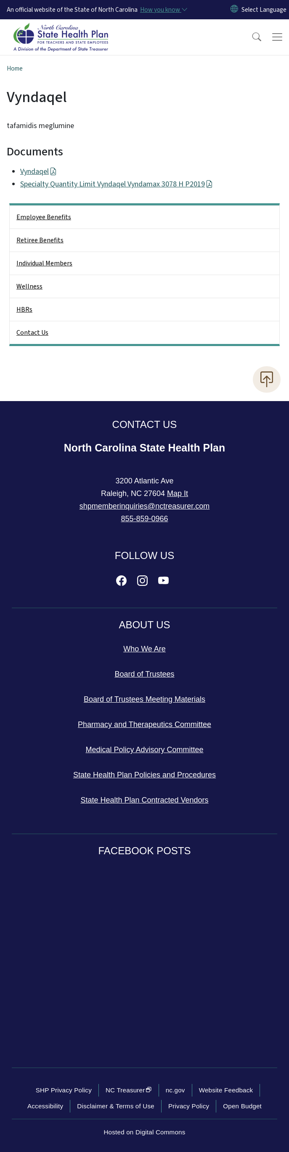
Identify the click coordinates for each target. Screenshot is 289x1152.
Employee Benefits (43, 217)
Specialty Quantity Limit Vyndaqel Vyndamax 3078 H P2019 (116, 184)
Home (15, 68)
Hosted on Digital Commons (144, 1132)
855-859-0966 (144, 518)
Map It (177, 493)
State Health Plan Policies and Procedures (144, 775)
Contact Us (32, 332)
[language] (263, 9)
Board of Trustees (144, 674)
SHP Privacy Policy (64, 1090)
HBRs (24, 309)
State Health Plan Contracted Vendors (144, 800)
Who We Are (144, 649)
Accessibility (45, 1106)
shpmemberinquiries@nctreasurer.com (144, 506)
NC (129, 1090)
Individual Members (44, 263)
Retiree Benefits (40, 240)
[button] (251, 37)
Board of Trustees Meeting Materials (144, 699)
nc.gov (175, 1090)
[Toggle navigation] (277, 37)
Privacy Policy (188, 1106)
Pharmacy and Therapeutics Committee (144, 724)
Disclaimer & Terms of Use (115, 1106)
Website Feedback (226, 1090)
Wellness (29, 286)
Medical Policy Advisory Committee (144, 749)
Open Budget (242, 1106)
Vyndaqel (38, 171)
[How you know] (163, 9)
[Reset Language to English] (234, 9)
